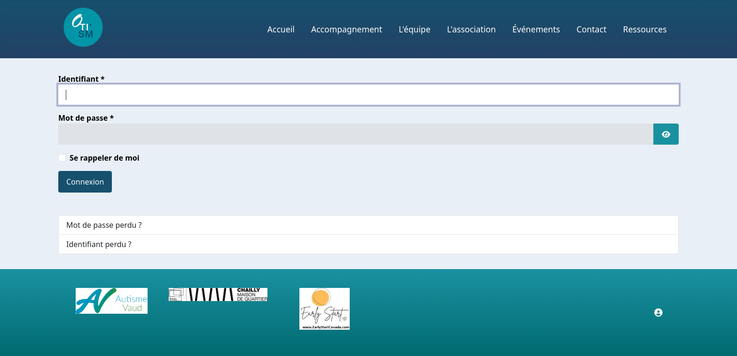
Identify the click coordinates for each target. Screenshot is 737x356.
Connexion (85, 182)
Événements (536, 29)
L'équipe (415, 29)
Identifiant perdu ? (99, 244)
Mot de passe (86, 118)
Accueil (281, 29)
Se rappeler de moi (105, 158)
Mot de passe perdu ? (103, 225)
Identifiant (81, 79)
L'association (471, 29)
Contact (592, 29)
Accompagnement (346, 29)
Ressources (644, 29)
